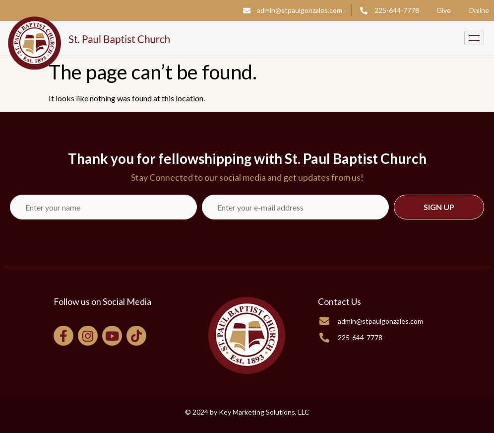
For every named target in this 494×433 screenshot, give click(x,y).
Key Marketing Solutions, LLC (264, 412)
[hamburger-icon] (474, 38)
